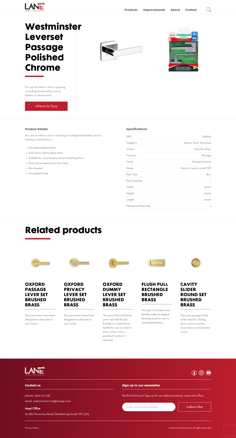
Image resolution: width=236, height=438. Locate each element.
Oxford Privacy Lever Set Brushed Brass (75, 295)
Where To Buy (46, 106)
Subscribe (195, 407)
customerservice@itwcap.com (52, 401)
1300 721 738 (42, 395)
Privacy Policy (32, 428)
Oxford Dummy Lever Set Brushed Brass (114, 295)
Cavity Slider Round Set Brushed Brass (193, 295)
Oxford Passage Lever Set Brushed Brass (36, 295)
